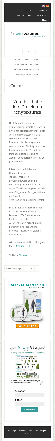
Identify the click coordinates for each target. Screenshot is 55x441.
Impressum (42, 11)
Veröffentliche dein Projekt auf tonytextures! (28, 106)
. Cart (44, 20)
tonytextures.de (29, 34)
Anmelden (29, 409)
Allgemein (23, 255)
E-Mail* (18, 400)
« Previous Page (13, 269)
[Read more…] (22, 246)
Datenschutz (42, 15)
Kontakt (29, 11)
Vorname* (19, 391)
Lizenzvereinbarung (23, 15)
